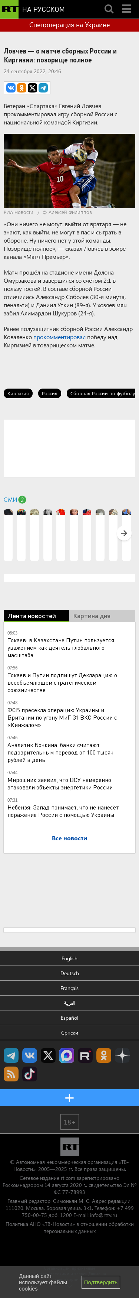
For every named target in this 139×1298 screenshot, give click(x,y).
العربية (69, 1002)
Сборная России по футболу (102, 393)
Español (69, 1017)
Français (69, 988)
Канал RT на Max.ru (66, 1055)
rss (11, 1074)
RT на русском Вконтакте (29, 1055)
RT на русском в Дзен (122, 1055)
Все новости (69, 838)
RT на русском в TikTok (29, 1074)
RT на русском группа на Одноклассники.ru (103, 1055)
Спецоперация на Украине (69, 24)
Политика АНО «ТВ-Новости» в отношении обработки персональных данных (70, 1227)
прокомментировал (59, 337)
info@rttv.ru (103, 1215)
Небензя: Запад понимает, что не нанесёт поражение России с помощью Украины (63, 810)
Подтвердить (101, 1282)
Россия (49, 393)
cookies (28, 1288)
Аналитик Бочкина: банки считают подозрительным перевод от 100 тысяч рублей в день (60, 752)
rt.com (68, 1177)
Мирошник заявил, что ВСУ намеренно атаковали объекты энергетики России (60, 783)
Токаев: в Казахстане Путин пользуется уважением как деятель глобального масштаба (60, 647)
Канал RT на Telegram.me (11, 1055)
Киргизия (18, 393)
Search (109, 2)
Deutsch (69, 973)
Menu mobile (127, 2)
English (69, 958)
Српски (69, 1032)
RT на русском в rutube (85, 1055)
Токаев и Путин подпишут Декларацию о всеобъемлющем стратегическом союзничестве (62, 682)
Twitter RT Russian (48, 1055)
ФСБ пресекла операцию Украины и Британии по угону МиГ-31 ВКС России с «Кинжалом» (62, 717)
